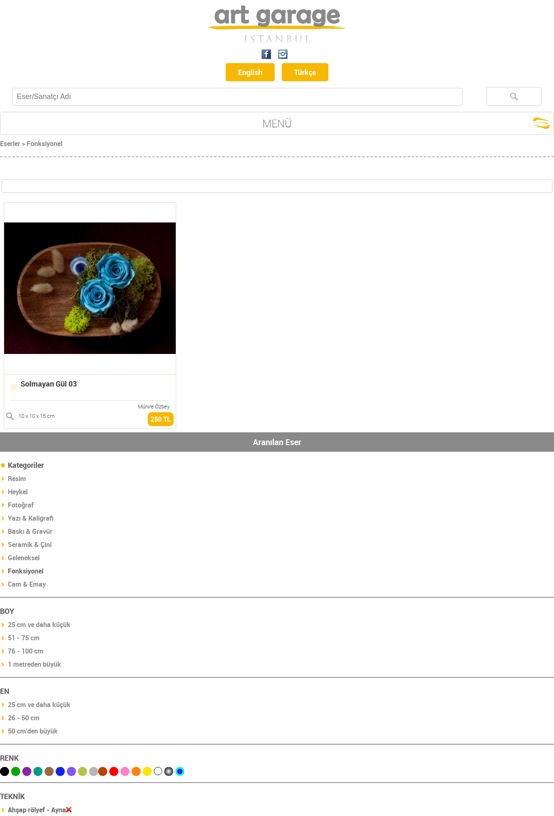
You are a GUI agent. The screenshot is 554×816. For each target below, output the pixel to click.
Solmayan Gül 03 (49, 384)
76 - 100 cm (25, 651)
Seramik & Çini (30, 544)
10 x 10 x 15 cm (37, 416)
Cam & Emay (27, 584)
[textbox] (237, 97)
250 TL (161, 419)
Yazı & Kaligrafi (31, 518)
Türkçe (305, 72)
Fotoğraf (21, 504)
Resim (17, 478)
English (250, 72)
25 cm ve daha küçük (39, 624)
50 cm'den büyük (33, 731)
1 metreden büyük (34, 664)
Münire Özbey (154, 406)
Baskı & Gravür (30, 531)
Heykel (18, 491)
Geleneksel (24, 557)
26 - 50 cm (24, 717)
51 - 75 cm (24, 637)
